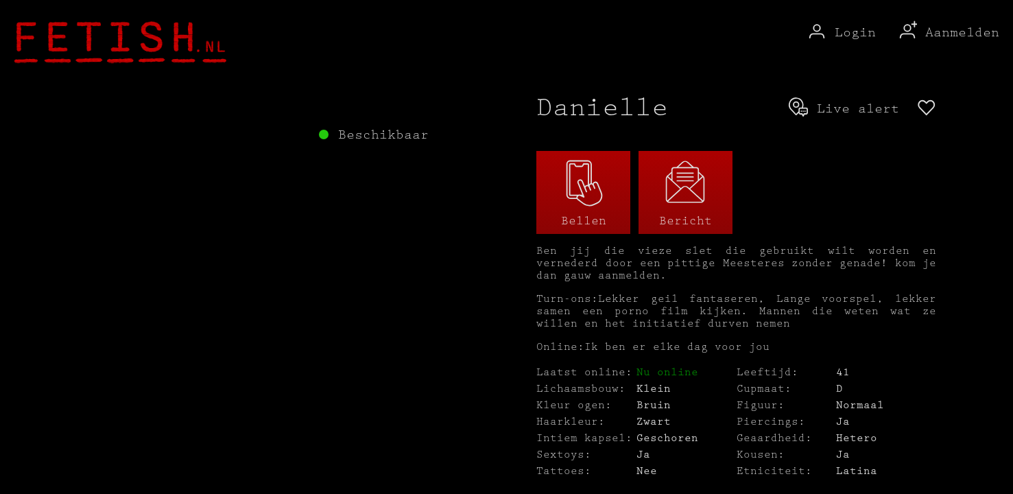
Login (841, 32)
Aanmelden (947, 32)
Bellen (583, 192)
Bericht (685, 192)
